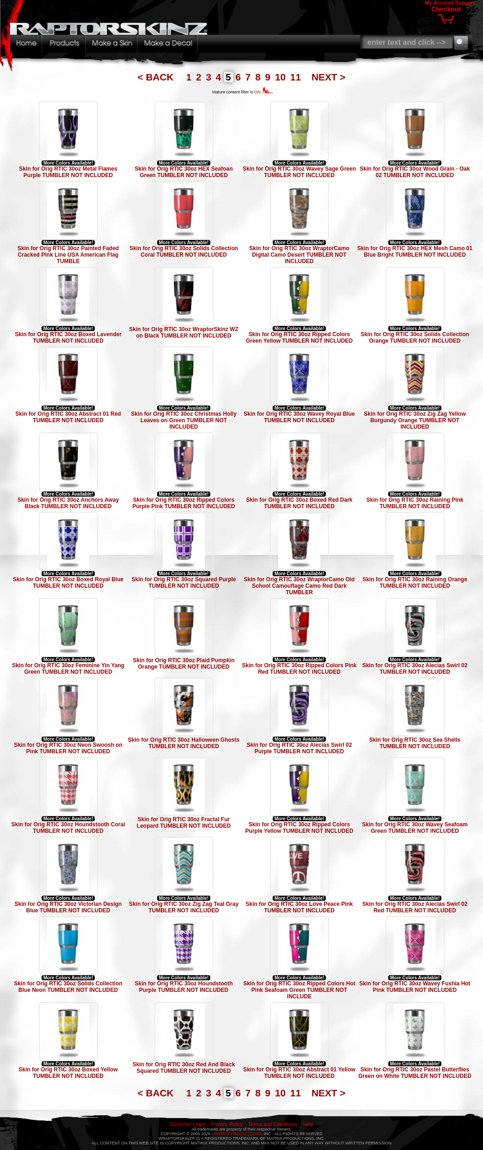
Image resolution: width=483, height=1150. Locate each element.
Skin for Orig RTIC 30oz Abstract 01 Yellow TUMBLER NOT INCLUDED (299, 1072)
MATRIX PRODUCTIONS (237, 1134)
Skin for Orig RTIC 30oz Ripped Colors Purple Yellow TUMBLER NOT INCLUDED (299, 827)
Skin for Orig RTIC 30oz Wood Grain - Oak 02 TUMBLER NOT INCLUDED (415, 172)
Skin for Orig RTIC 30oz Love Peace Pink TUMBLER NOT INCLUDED (299, 907)
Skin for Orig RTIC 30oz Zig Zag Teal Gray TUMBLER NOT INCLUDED (183, 907)
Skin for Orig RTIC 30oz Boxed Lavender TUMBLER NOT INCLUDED (68, 337)
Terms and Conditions (272, 1124)
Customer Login (188, 1124)
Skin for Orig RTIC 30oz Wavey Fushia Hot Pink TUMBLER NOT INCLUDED (414, 986)
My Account (439, 3)
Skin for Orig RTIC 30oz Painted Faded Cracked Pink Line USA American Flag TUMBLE (68, 254)
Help (308, 1124)
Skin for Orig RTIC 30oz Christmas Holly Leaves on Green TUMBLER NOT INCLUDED (184, 420)
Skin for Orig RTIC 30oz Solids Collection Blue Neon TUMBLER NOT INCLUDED (68, 986)
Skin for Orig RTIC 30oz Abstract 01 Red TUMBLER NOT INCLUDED (68, 417)
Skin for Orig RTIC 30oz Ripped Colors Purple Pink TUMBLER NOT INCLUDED (183, 503)
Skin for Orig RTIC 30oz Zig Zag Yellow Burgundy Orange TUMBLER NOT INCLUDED (414, 420)
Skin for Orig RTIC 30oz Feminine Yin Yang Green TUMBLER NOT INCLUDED (68, 668)
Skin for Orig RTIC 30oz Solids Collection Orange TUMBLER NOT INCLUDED (415, 337)
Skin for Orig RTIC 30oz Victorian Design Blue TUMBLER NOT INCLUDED (68, 907)
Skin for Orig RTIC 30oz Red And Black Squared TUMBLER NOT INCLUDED (184, 1067)
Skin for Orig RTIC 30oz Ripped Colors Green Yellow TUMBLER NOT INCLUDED (299, 337)
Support (465, 3)
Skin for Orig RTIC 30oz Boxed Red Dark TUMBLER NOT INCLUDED (299, 503)
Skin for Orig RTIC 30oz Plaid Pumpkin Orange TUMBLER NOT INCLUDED (183, 663)
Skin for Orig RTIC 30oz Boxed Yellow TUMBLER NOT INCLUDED (68, 1072)
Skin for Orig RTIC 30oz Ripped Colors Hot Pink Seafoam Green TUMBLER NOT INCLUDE (299, 990)
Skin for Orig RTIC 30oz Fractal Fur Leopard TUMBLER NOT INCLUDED (184, 822)
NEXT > (328, 77)
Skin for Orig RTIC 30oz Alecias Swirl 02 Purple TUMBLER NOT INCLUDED (299, 748)
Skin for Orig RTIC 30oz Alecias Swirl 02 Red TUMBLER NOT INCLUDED (415, 907)
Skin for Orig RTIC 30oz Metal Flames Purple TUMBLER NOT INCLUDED (68, 172)
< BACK (157, 77)
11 (297, 77)
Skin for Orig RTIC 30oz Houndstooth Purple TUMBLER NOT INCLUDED (184, 986)
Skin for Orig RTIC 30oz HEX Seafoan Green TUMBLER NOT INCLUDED (183, 172)
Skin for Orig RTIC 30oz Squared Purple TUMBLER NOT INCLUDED (183, 582)
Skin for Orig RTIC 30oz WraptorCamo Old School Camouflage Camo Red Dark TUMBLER (299, 586)
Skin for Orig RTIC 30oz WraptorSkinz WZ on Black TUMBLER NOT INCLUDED (183, 332)
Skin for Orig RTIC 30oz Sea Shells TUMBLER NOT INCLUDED (414, 743)
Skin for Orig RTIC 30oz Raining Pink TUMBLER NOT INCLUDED (414, 503)
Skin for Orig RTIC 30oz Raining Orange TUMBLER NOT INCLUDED (414, 582)
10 (281, 77)
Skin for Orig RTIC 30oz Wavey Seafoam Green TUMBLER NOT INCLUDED (414, 827)
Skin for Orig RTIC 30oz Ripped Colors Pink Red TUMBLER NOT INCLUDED (299, 668)
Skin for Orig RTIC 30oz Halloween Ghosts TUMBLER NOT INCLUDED (183, 743)
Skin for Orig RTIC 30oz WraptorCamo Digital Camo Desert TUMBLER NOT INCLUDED (299, 254)
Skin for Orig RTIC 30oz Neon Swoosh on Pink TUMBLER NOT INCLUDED (68, 748)
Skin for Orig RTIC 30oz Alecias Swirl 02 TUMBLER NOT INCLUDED (415, 668)
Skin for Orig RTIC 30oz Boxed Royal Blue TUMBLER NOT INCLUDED (68, 582)
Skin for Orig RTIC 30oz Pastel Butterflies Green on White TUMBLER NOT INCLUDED (414, 1072)
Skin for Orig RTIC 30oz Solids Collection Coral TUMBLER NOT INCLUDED (183, 251)
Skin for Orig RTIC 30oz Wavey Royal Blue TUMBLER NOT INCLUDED (299, 417)
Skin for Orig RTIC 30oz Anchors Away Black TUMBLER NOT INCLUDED (68, 503)
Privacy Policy (227, 1124)
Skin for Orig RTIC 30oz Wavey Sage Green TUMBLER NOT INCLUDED (299, 172)
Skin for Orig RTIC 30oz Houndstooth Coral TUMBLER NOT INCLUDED (68, 827)
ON (263, 92)
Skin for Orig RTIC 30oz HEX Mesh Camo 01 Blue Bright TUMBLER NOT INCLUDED (414, 251)
